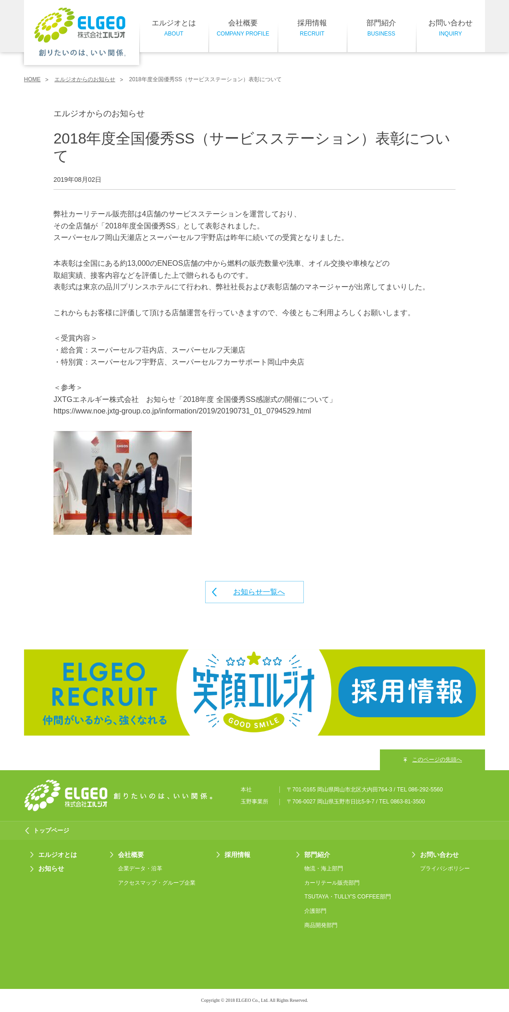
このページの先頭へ (437, 759)
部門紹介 (381, 28)
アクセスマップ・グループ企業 (156, 883)
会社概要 (243, 28)
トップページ (51, 830)
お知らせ (51, 868)
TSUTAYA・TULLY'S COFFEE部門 (347, 896)
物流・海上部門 (323, 868)
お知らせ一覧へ (259, 592)
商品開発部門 (320, 925)
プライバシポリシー (445, 868)
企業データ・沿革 (140, 868)
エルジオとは (173, 28)
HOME (32, 79)
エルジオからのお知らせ (84, 79)
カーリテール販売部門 (332, 883)
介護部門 (315, 911)
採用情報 (312, 28)
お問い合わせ (450, 28)
